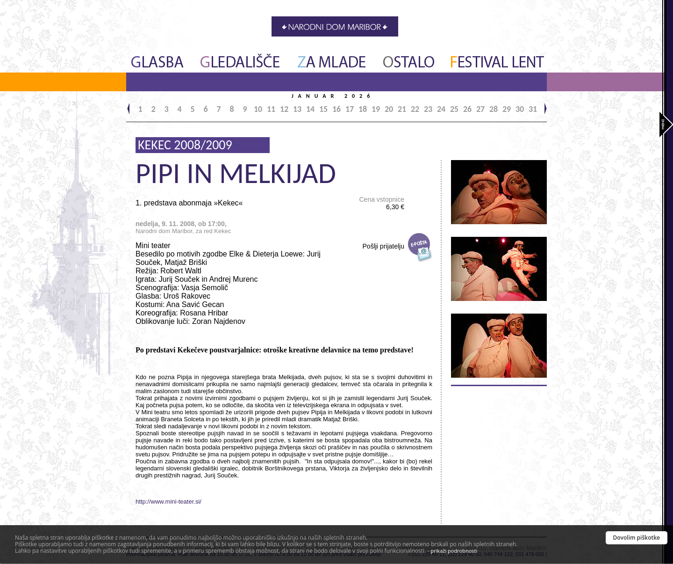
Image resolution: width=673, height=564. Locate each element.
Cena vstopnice (381, 203)
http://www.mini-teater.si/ (168, 501)
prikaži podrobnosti (453, 550)
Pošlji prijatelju (383, 246)
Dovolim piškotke (636, 538)
